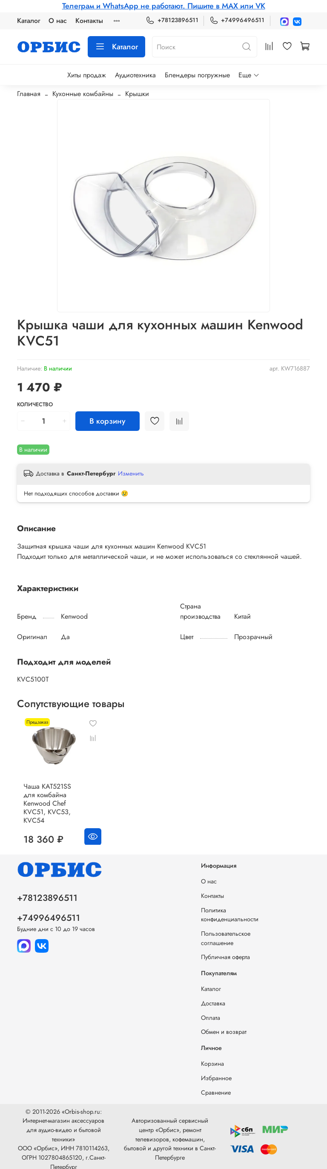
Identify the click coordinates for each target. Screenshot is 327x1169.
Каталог (28, 20)
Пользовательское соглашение (225, 933)
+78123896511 (172, 20)
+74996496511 (236, 20)
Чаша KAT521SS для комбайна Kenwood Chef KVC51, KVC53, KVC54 (58, 797)
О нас (58, 20)
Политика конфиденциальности (229, 909)
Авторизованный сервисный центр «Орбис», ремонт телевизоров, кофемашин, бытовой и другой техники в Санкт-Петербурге (170, 1133)
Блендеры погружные (197, 75)
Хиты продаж (86, 75)
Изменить (131, 473)
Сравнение (216, 1086)
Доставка (213, 998)
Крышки (137, 94)
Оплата (210, 1012)
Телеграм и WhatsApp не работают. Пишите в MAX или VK (163, 5)
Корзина (212, 1058)
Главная (28, 94)
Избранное (216, 1072)
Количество (35, 404)
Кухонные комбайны (82, 94)
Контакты (89, 20)
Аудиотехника (135, 75)
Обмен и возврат (224, 1026)
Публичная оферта (225, 951)
